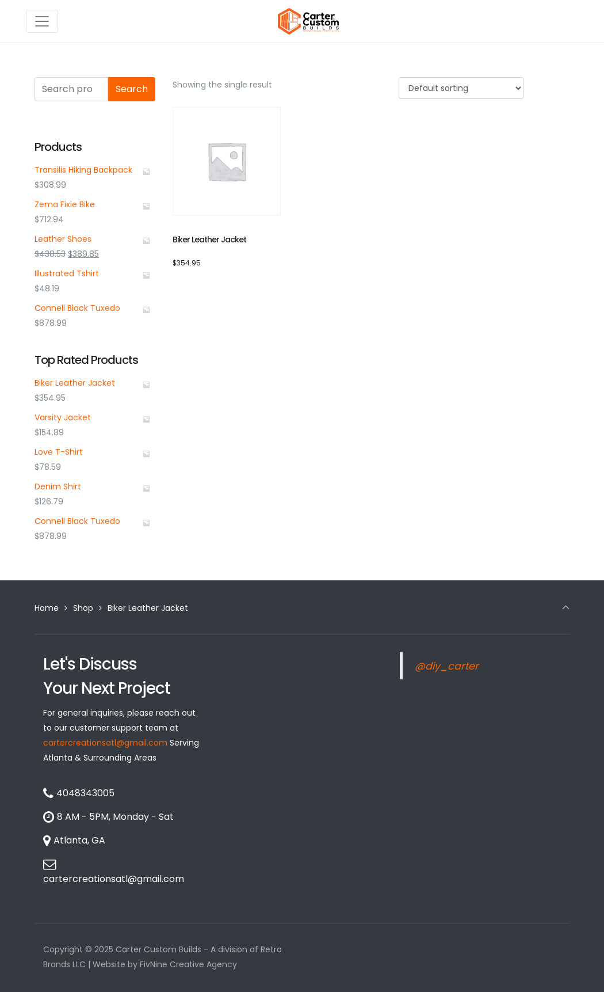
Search (132, 89)
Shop (83, 608)
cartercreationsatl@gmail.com (105, 742)
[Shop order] (461, 88)
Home (47, 608)
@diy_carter (447, 666)
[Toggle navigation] (42, 21)
